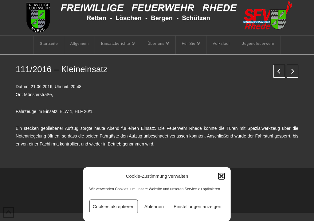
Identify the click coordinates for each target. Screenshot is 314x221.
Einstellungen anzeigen (197, 206)
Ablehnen (154, 206)
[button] (221, 176)
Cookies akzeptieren (114, 206)
